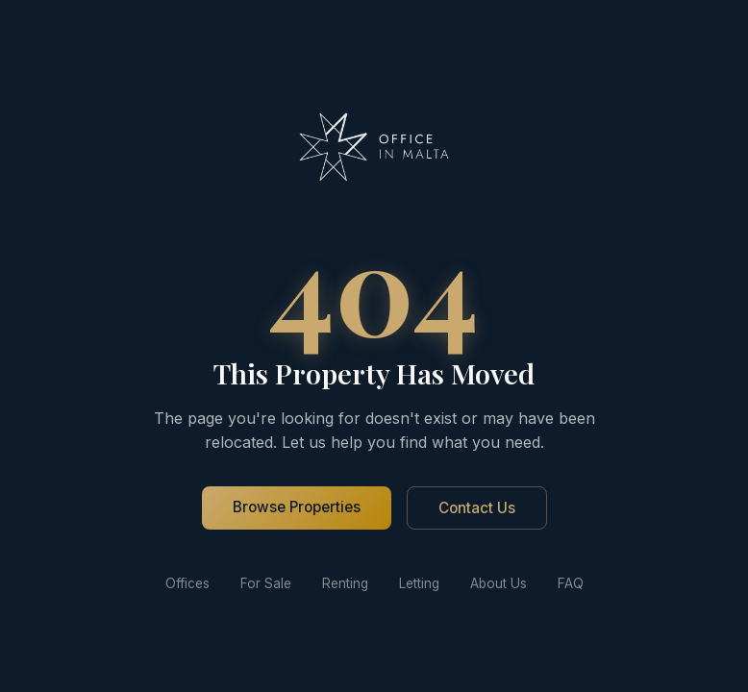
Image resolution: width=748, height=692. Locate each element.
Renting (345, 583)
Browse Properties (297, 507)
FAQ (571, 583)
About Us (498, 583)
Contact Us (476, 508)
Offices (187, 583)
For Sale (265, 583)
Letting (419, 583)
